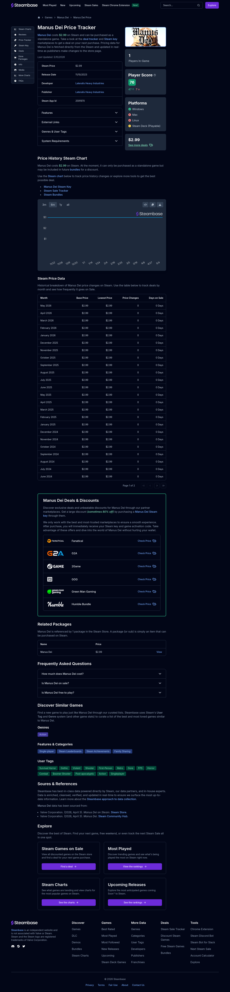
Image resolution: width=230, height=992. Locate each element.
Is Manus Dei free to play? (102, 693)
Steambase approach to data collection (111, 799)
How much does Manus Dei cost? (102, 674)
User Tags (137, 942)
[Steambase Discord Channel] (12, 946)
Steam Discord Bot (202, 935)
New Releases (110, 949)
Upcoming (75, 5)
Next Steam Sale (200, 949)
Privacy (90, 985)
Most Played (49, 5)
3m (44, 204)
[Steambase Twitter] (23, 946)
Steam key (110, 39)
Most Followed (110, 942)
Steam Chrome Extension (116, 5)
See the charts (69, 902)
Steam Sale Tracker (56, 190)
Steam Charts (80, 955)
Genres (135, 929)
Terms (101, 985)
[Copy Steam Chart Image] (152, 204)
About (125, 985)
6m (53, 204)
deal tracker (90, 39)
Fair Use (113, 985)
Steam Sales (91, 5)
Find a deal (69, 866)
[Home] (39, 17)
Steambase (17, 930)
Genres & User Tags (80, 132)
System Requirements (80, 141)
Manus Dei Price (82, 17)
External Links (80, 122)
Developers (138, 949)
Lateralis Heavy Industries (89, 83)
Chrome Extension (201, 929)
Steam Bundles (53, 194)
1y (60, 204)
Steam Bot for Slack (202, 942)
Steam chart (55, 176)
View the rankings (135, 866)
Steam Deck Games (113, 962)
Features (80, 113)
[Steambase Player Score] (155, 75)
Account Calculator (202, 955)
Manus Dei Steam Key (57, 186)
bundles (75, 169)
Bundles (77, 949)
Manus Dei (63, 17)
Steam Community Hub (113, 816)
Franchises (138, 962)
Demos (76, 942)
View (159, 651)
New (62, 5)
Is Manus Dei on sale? (102, 683)
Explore (212, 5)
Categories (138, 935)
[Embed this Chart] (145, 204)
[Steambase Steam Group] (18, 946)
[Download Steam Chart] (160, 204)
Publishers (137, 955)
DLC (74, 935)
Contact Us (138, 985)
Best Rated (108, 929)
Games (49, 17)
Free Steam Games (172, 946)
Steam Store (118, 812)
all (68, 204)
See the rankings (135, 902)
